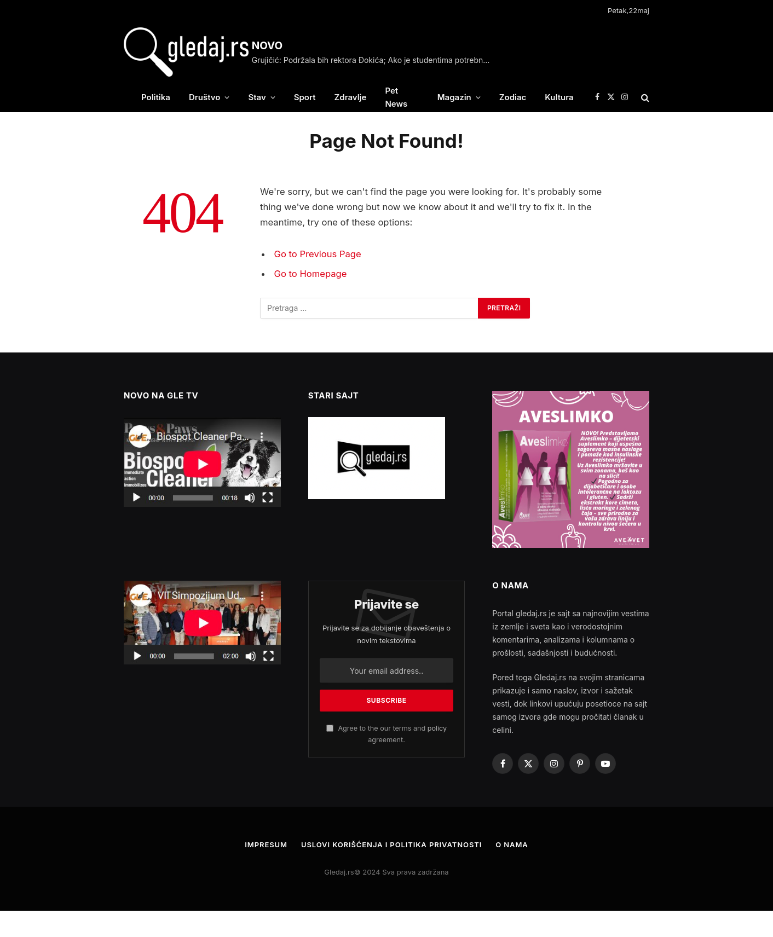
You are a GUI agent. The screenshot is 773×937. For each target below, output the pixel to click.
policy (437, 728)
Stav (257, 97)
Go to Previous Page (317, 253)
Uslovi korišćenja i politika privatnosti (391, 844)
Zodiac (513, 97)
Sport (305, 97)
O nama (511, 844)
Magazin (454, 97)
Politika (155, 97)
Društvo (205, 97)
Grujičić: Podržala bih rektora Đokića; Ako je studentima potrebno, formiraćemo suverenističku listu (375, 60)
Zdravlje (350, 97)
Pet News (396, 97)
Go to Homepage (310, 273)
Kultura (559, 97)
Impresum (266, 844)
